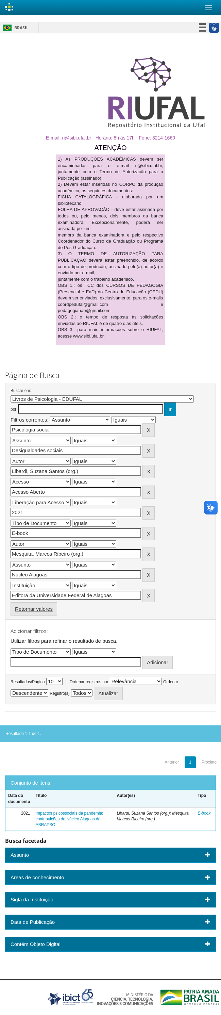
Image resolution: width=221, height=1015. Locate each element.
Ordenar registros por (88, 682)
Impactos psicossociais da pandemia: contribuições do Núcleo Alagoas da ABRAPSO (69, 819)
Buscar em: (21, 390)
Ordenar (170, 682)
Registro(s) (60, 693)
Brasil (14, 28)
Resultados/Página (28, 682)
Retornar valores (34, 609)
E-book (204, 813)
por (13, 409)
